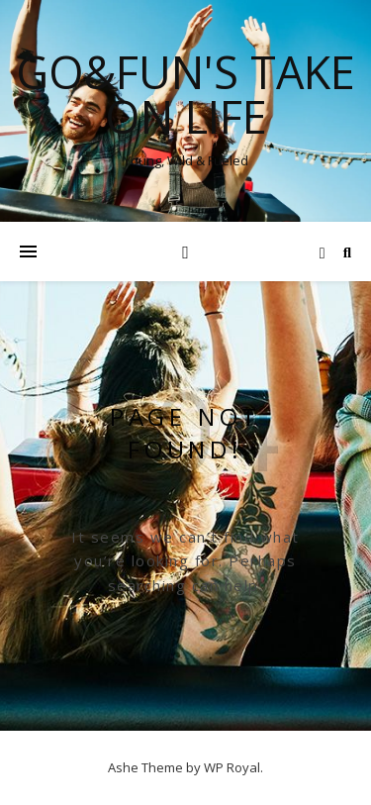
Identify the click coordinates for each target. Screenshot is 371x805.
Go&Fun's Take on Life (185, 94)
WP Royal (232, 767)
